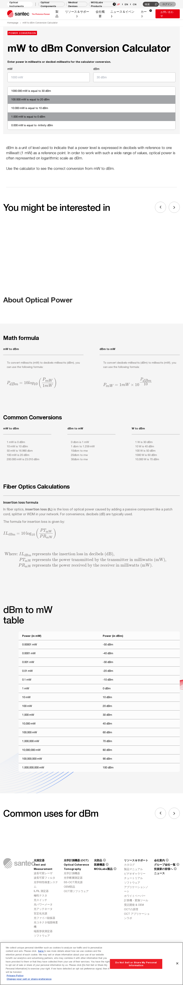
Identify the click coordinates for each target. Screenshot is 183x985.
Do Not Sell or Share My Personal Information (136, 964)
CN (135, 4)
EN (126, 4)
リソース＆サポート (136, 860)
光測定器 (39, 860)
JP (118, 4)
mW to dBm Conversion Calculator (40, 22)
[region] (91, 963)
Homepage (12, 22)
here (41, 951)
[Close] (177, 963)
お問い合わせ (166, 13)
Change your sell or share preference (29, 978)
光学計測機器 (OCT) (76, 860)
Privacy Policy (15, 975)
